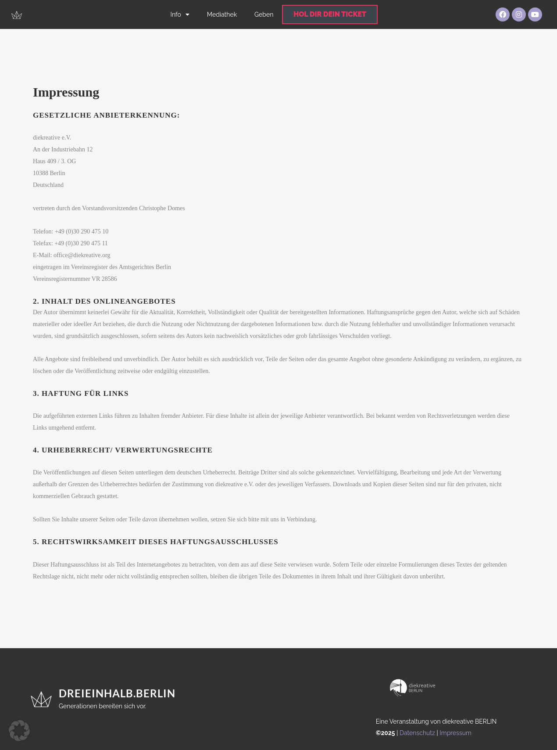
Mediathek (222, 14)
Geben (263, 14)
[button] (19, 730)
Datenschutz (417, 732)
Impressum (455, 732)
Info (180, 14)
